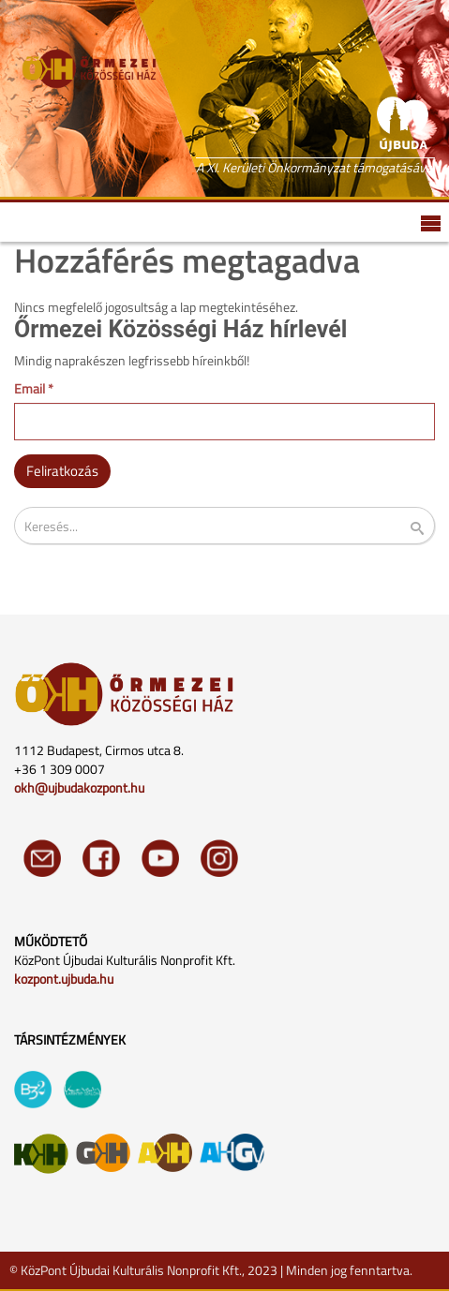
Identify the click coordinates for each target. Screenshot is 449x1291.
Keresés (429, 529)
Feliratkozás (62, 471)
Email (33, 388)
